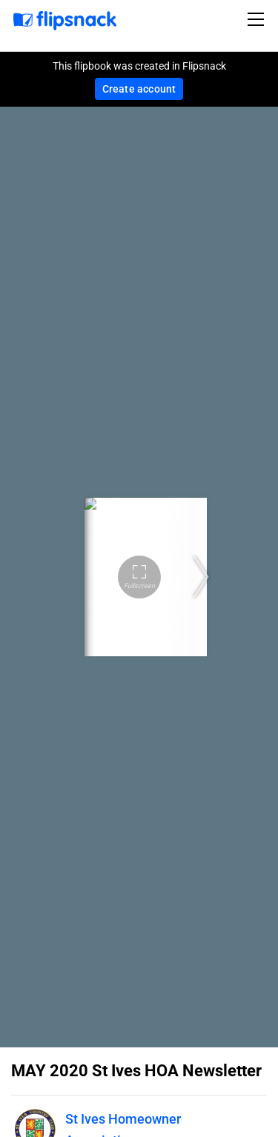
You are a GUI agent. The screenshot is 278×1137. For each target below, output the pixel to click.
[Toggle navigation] (258, 19)
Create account (139, 89)
